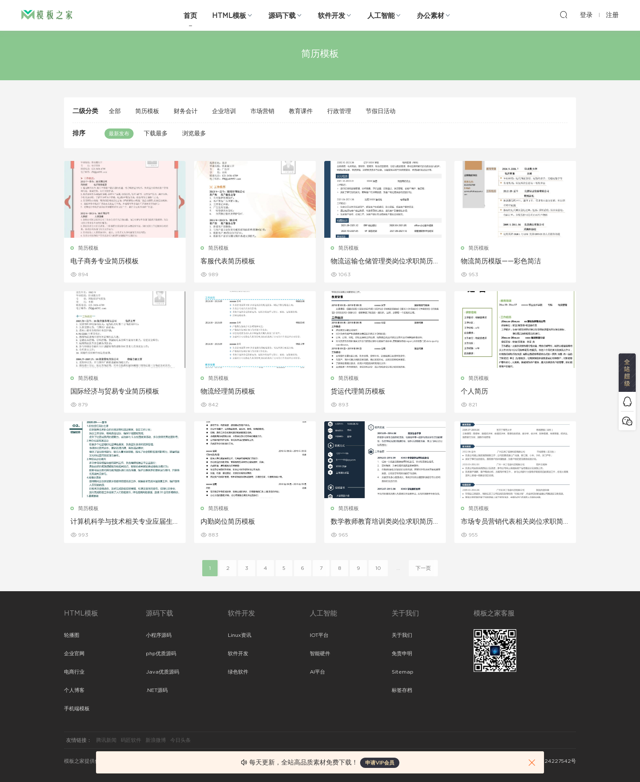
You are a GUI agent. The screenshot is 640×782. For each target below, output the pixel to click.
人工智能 (381, 15)
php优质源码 (161, 653)
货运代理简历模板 (358, 391)
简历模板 (147, 111)
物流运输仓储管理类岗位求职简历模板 (382, 262)
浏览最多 (194, 134)
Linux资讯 (239, 635)
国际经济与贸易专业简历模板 (114, 391)
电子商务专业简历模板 (104, 261)
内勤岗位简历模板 (228, 521)
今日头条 (180, 740)
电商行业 (74, 671)
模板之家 (47, 15)
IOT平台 (319, 635)
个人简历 (474, 391)
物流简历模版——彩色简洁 (501, 261)
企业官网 (74, 653)
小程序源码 (159, 635)
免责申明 (402, 653)
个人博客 (74, 690)
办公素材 (430, 15)
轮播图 (71, 635)
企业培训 (224, 111)
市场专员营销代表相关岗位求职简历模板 (512, 522)
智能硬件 (320, 653)
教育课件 (301, 111)
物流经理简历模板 (228, 391)
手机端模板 (77, 708)
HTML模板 (229, 15)
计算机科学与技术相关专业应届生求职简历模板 (121, 522)
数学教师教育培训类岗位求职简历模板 (382, 522)
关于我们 (402, 635)
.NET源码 (157, 690)
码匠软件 (131, 740)
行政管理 (339, 111)
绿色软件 (238, 671)
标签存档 (402, 690)
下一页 (423, 568)
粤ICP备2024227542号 (547, 761)
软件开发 (331, 15)
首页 (190, 15)
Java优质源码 (162, 671)
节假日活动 (381, 111)
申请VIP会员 (379, 762)
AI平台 (317, 671)
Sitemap (402, 671)
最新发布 (119, 133)
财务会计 (186, 111)
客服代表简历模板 (228, 261)
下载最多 (156, 134)
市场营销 (262, 111)
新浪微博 (155, 740)
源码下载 (282, 15)
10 (378, 568)
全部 (115, 111)
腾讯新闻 (106, 740)
